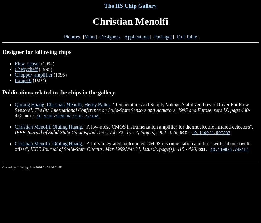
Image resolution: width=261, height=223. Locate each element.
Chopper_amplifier (33, 74)
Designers (110, 36)
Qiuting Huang (29, 104)
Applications (137, 36)
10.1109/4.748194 (229, 149)
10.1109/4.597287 (211, 132)
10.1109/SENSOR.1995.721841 (68, 116)
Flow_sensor (27, 63)
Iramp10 (23, 80)
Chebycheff (26, 69)
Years (90, 36)
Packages (163, 36)
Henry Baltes (97, 104)
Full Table (187, 36)
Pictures (72, 36)
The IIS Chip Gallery (130, 5)
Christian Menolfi (64, 104)
